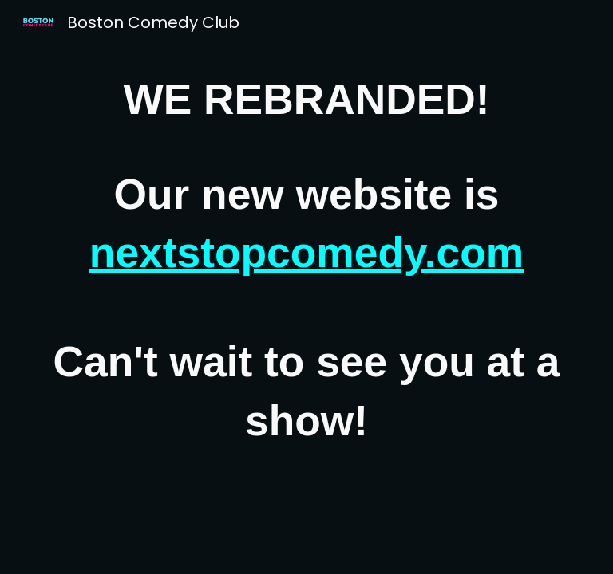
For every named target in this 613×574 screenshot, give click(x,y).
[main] (306, 260)
